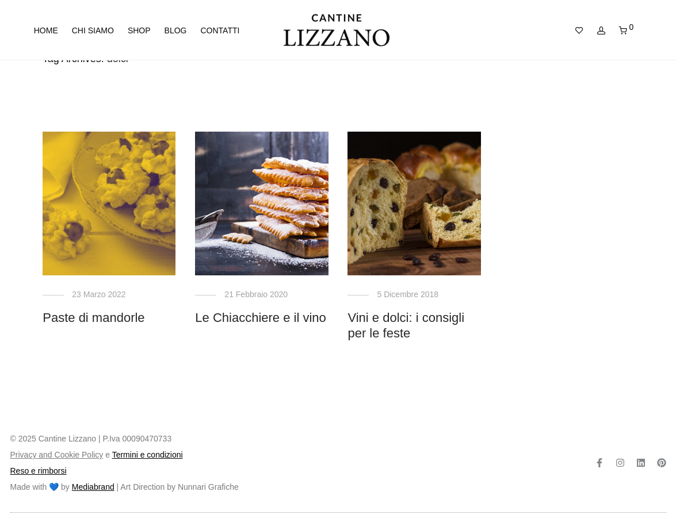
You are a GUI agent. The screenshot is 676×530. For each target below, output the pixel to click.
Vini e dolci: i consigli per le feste (405, 325)
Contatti (219, 30)
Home (46, 30)
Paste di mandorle (93, 317)
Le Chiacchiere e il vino (260, 317)
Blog (176, 30)
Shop (139, 30)
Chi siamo (93, 30)
